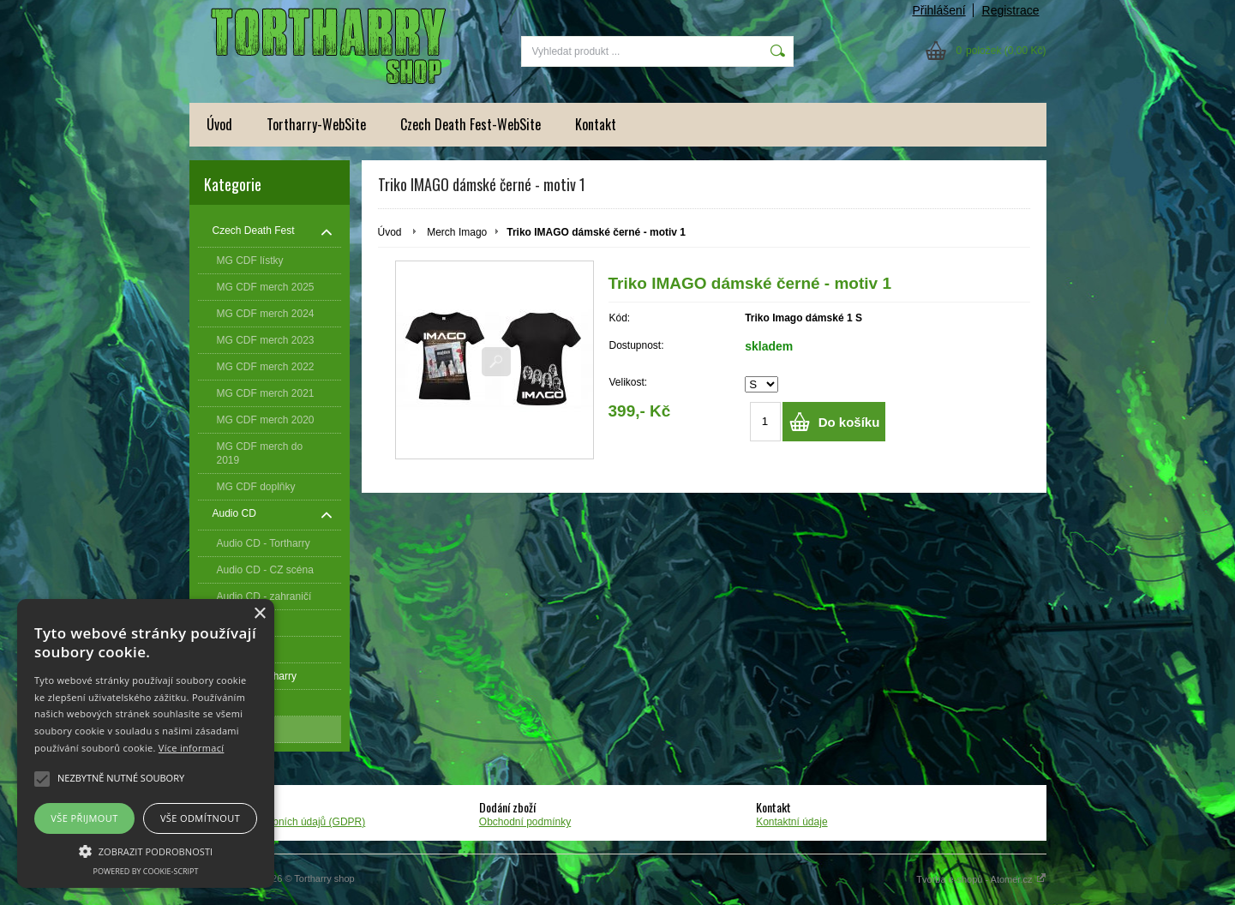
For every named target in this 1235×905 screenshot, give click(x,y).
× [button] (259, 614)
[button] (145, 850)
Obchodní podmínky (525, 822)
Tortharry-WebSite (316, 124)
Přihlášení (938, 10)
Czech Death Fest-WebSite (470, 124)
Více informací (192, 747)
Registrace (1011, 10)
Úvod (219, 124)
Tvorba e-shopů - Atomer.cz (981, 879)
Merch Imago (457, 232)
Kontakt (595, 124)
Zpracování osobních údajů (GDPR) (284, 822)
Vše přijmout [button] (84, 818)
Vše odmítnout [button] (200, 818)
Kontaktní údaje (791, 822)
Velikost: (628, 382)
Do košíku (849, 422)
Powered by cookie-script (146, 871)
